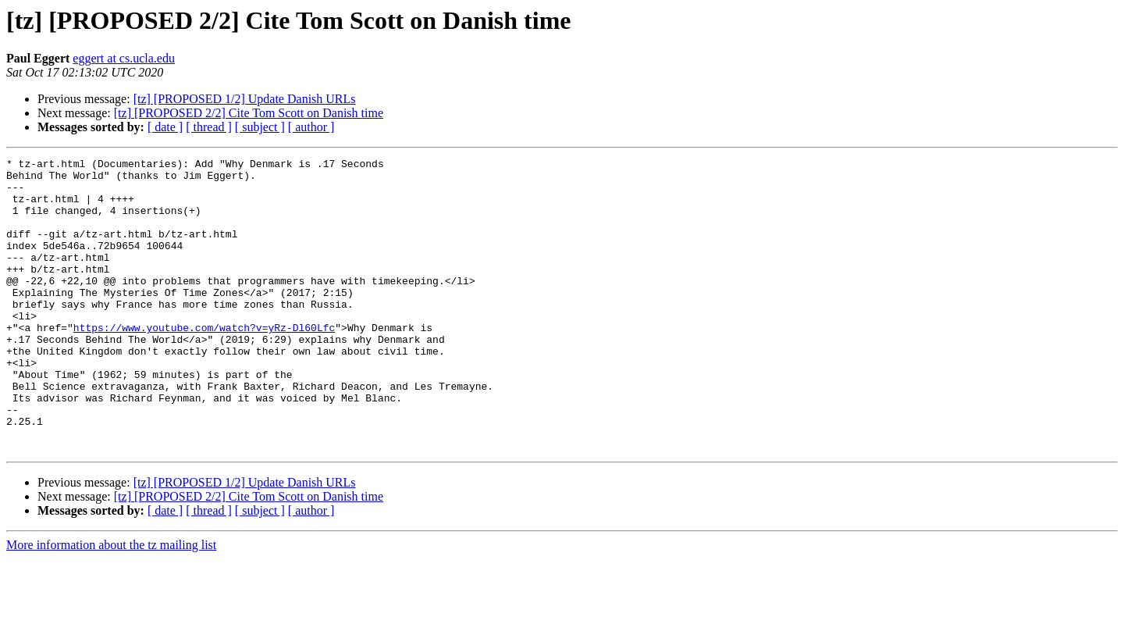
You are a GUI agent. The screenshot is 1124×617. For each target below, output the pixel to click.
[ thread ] (209, 127)
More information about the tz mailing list (111, 603)
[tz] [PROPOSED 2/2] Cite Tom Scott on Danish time (248, 112)
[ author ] (311, 127)
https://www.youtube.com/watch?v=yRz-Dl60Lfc (204, 362)
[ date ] (165, 127)
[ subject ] (260, 127)
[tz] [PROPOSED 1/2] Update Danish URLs (244, 98)
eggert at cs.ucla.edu (124, 58)
